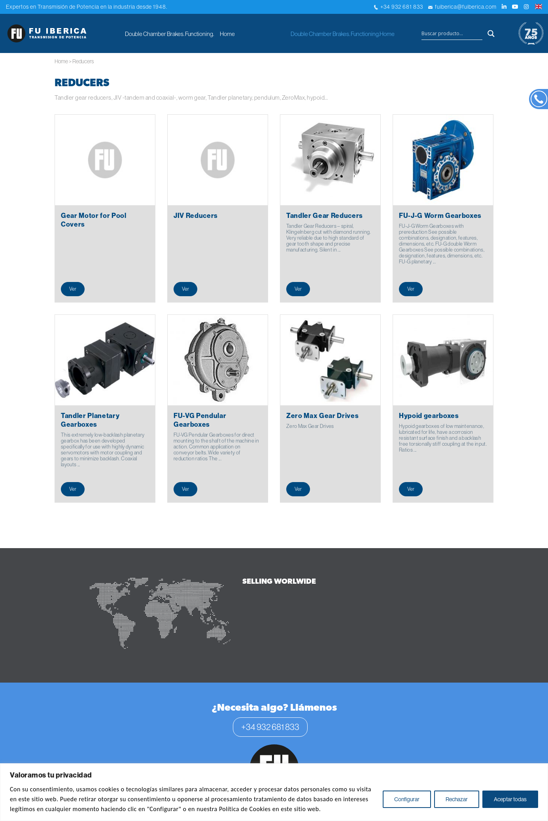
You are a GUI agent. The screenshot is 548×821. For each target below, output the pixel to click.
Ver (72, 289)
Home (227, 34)
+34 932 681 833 (398, 6)
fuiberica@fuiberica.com (462, 6)
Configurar (407, 799)
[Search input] (451, 33)
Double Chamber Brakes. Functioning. (169, 34)
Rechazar (457, 799)
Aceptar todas (510, 799)
